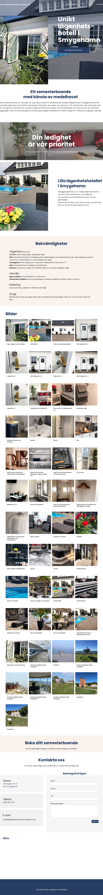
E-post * (53, 788)
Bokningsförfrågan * (57, 803)
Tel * (52, 796)
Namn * (53, 781)
